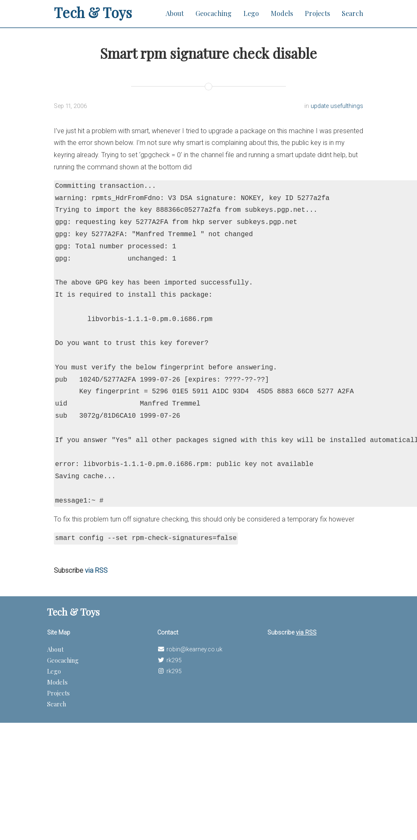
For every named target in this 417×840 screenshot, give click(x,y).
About (175, 13)
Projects (317, 13)
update (320, 106)
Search (352, 13)
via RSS (96, 570)
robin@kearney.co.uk (194, 649)
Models (282, 13)
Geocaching (213, 13)
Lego (251, 13)
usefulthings (346, 106)
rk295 (174, 660)
